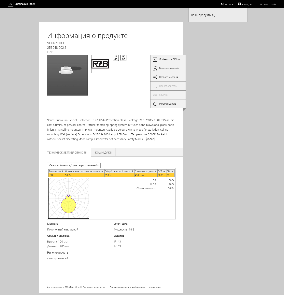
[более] (150, 139)
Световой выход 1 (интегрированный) (73, 165)
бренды (247, 4)
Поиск (229, 4)
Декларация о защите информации (127, 287)
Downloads (103, 152)
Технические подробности (67, 152)
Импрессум (155, 287)
